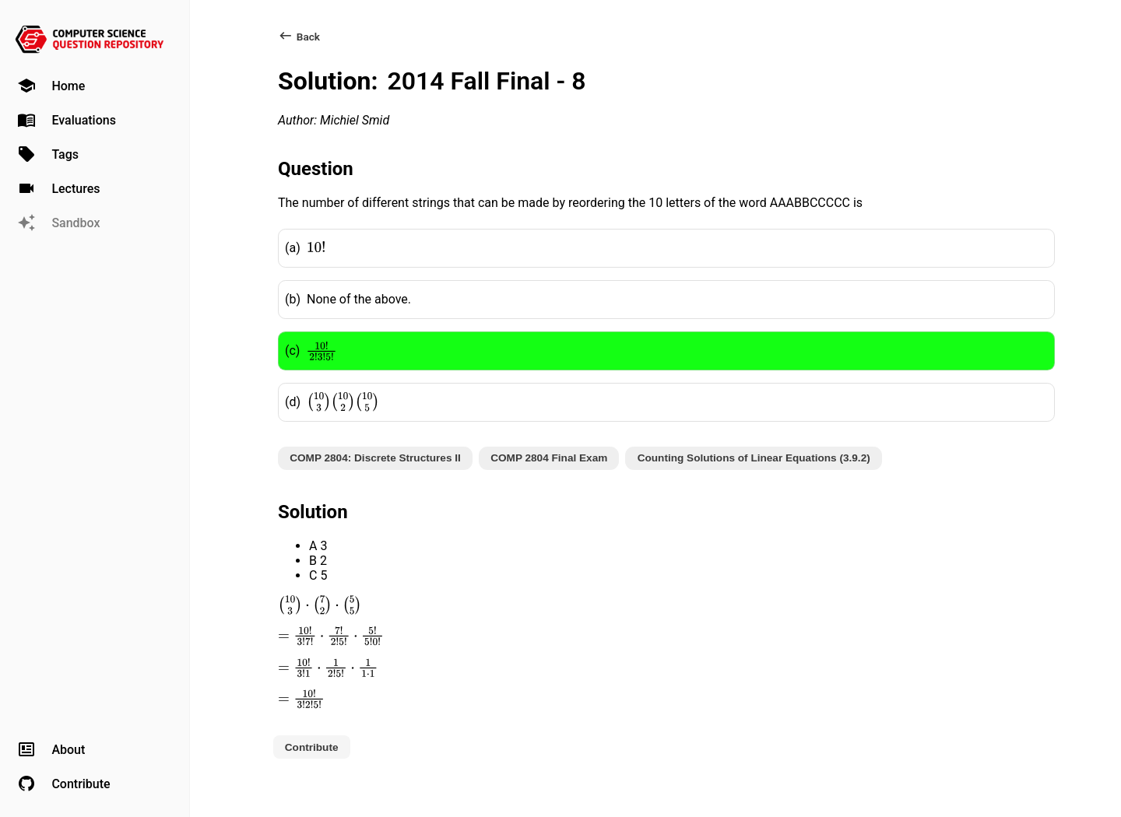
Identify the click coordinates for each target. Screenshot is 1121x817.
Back (299, 36)
